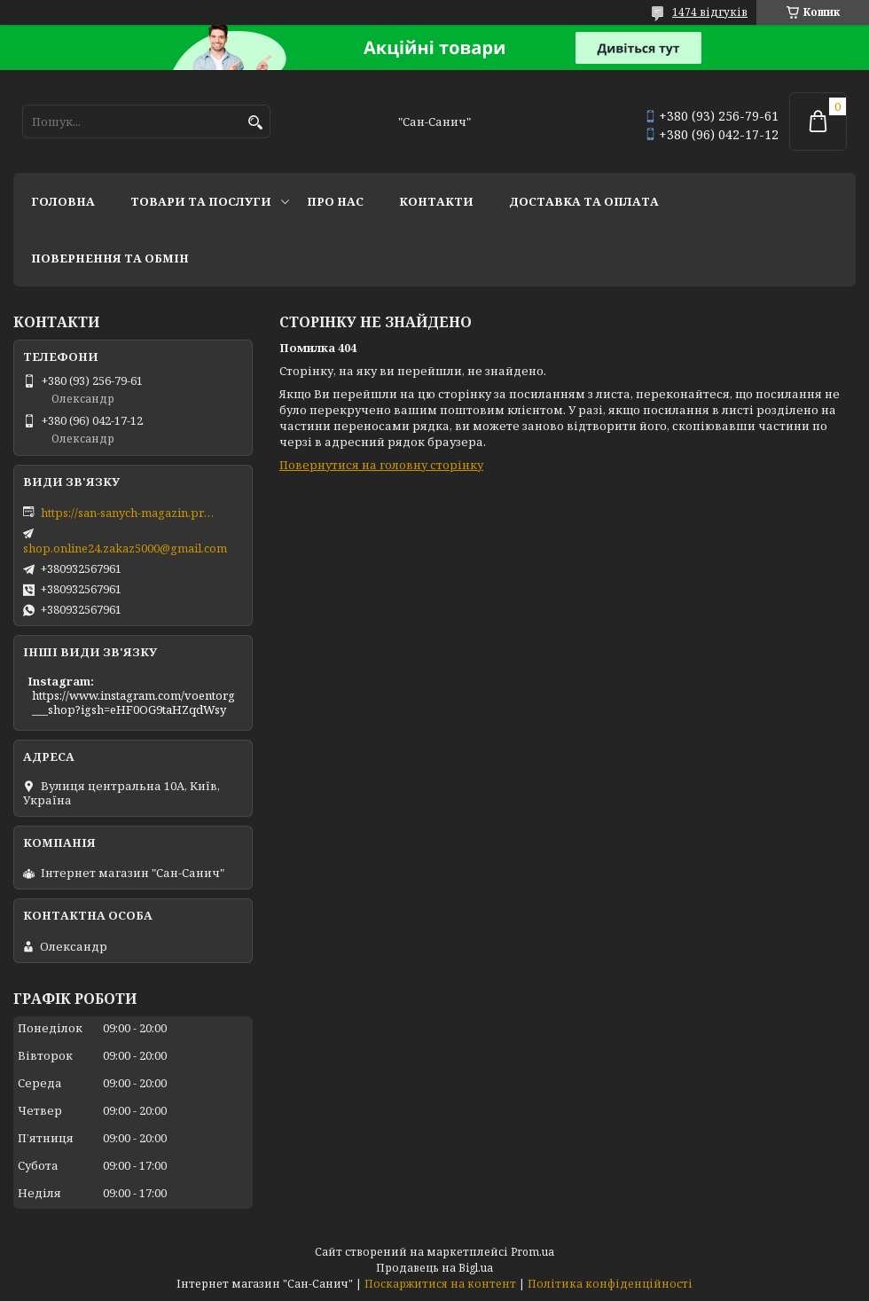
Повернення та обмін (110, 258)
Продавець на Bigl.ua (434, 1267)
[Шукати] (254, 122)
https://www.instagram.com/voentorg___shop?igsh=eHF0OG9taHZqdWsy (133, 702)
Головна (63, 201)
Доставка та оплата (584, 201)
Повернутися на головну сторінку (381, 465)
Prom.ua (532, 1251)
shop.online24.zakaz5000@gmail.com (125, 548)
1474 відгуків (710, 12)
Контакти (436, 201)
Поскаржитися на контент (440, 1283)
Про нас (335, 201)
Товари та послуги (200, 201)
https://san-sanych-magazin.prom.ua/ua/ (129, 513)
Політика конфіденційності (610, 1283)
